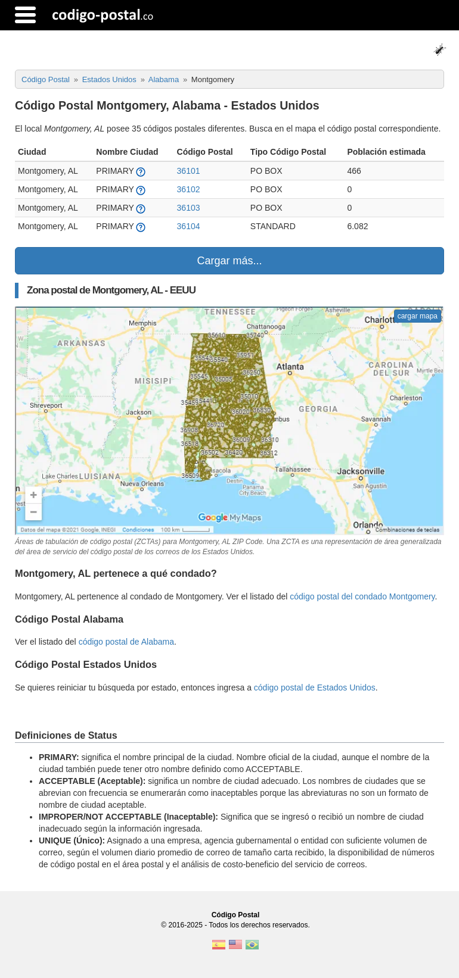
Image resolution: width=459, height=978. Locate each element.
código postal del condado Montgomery (362, 596)
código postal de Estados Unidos (315, 687)
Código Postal (236, 915)
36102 (188, 189)
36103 (188, 208)
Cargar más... (229, 261)
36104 (188, 226)
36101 (188, 171)
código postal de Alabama (126, 641)
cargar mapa (418, 316)
